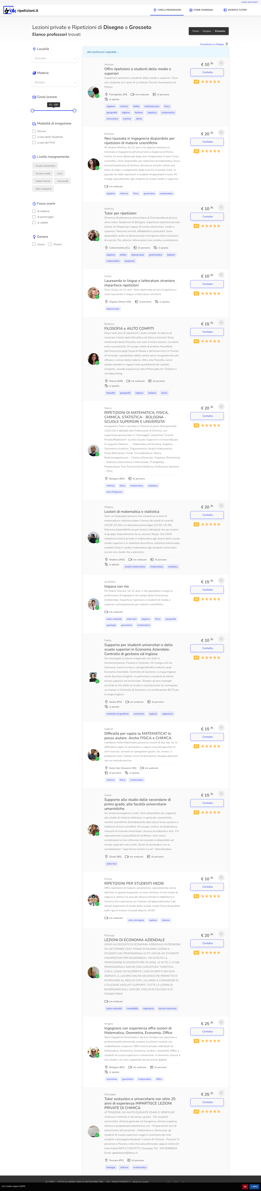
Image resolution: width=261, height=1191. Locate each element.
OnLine (39, 131)
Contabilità (132, 1008)
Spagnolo (130, 261)
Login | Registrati (249, 2)
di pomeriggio (43, 217)
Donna (55, 244)
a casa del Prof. (43, 142)
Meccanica (112, 118)
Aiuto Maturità (114, 619)
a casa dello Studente (47, 137)
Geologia (111, 625)
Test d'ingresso (115, 491)
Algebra (111, 106)
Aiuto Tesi (131, 619)
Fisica (167, 106)
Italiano (139, 112)
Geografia (112, 112)
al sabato (40, 222)
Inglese (126, 112)
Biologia (111, 1167)
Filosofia (111, 393)
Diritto (136, 106)
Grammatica (155, 254)
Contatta (207, 72)
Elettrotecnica (151, 106)
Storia (139, 118)
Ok (245, 1187)
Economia (139, 713)
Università (62, 181)
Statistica (153, 485)
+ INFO (254, 1187)
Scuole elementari (45, 165)
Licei (59, 173)
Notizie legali (140, 1182)
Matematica (168, 112)
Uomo (38, 244)
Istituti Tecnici (43, 181)
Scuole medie (43, 173)
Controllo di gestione (118, 713)
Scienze (127, 118)
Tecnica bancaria (167, 1008)
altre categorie (43, 188)
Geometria (149, 193)
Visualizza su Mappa (212, 44)
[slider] (32, 110)
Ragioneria (167, 713)
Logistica (152, 112)
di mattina (40, 211)
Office (159, 1079)
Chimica (124, 106)
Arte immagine (136, 920)
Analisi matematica (135, 566)
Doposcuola (137, 254)
